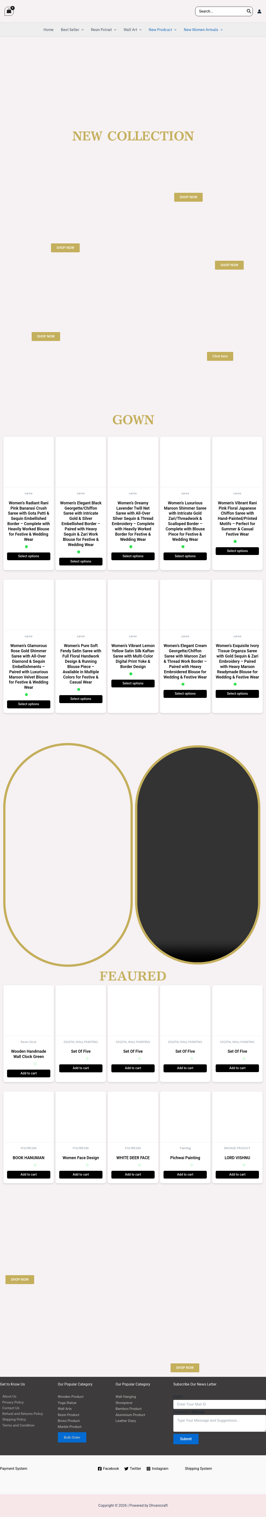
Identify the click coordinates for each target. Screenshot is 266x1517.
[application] (81, 29)
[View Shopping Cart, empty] (9, 11)
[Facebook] (108, 1469)
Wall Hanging (126, 1396)
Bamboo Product (129, 1408)
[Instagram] (157, 1469)
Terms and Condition (17, 1426)
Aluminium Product (131, 1415)
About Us (7, 1396)
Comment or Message (189, 1412)
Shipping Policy (12, 1421)
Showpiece (124, 1403)
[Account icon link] (259, 11)
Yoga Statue (67, 1403)
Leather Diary (126, 1421)
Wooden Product (71, 1396)
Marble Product (70, 1426)
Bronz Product (69, 1421)
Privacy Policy (11, 1403)
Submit (186, 1439)
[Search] (249, 11)
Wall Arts (65, 1408)
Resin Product (69, 1415)
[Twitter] (133, 1469)
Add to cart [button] (28, 1073)
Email (178, 1396)
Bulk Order (73, 1437)
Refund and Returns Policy (21, 1415)
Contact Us (9, 1408)
